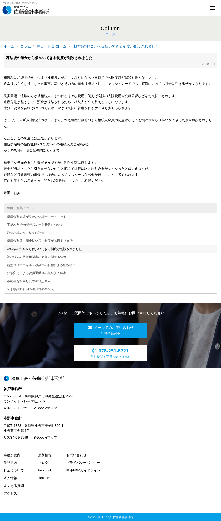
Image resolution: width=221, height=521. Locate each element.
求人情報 (10, 478)
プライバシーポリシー (83, 463)
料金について (14, 470)
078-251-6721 (16, 408)
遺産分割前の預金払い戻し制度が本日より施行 (40, 241)
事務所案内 (12, 455)
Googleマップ (45, 408)
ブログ (43, 463)
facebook (45, 470)
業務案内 (10, 463)
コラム (25, 46)
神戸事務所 (13, 389)
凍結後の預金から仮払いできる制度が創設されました (115, 46)
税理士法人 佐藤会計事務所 (115, 517)
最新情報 (45, 455)
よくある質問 (14, 486)
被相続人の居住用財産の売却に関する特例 (36, 257)
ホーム (9, 46)
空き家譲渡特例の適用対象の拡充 (30, 289)
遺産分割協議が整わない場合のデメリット (36, 217)
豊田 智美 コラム (52, 46)
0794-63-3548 (16, 437)
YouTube (44, 478)
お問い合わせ (76, 455)
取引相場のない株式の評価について (32, 233)
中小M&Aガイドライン (83, 470)
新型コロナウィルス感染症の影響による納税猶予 (41, 265)
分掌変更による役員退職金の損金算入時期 (36, 273)
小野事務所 (13, 418)
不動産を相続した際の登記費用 (29, 281)
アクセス (10, 493)
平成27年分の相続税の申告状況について (35, 224)
